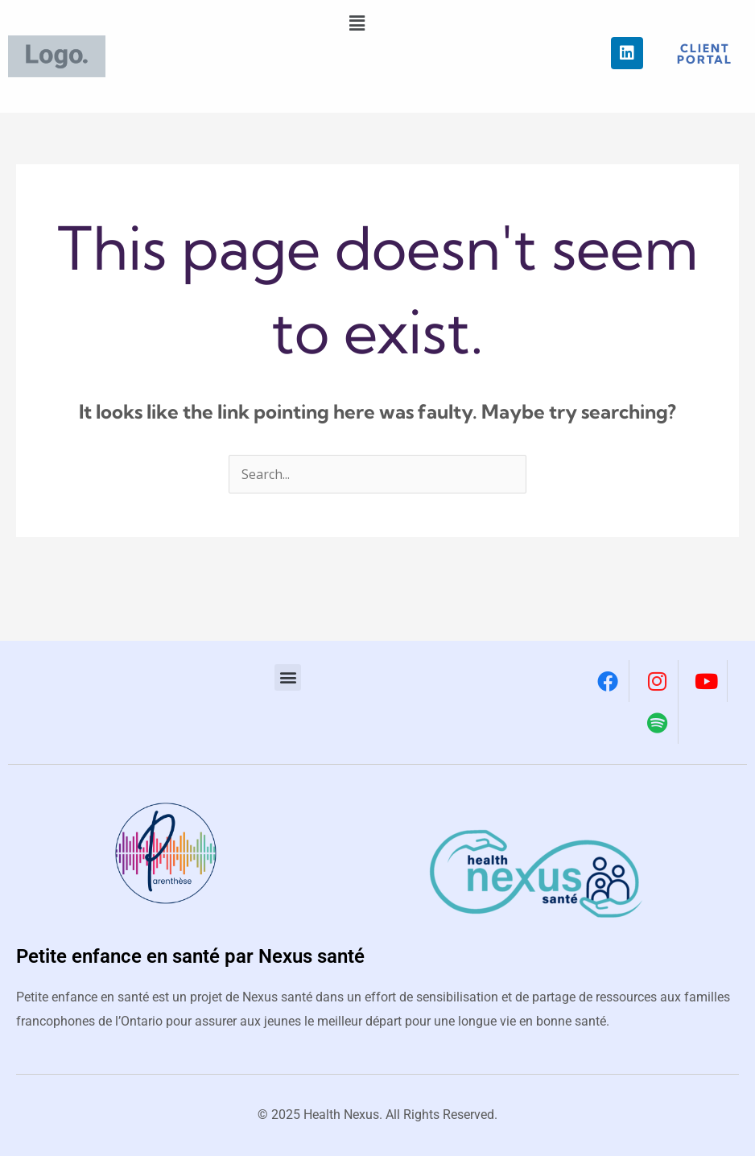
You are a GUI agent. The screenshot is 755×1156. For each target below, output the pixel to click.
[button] (356, 23)
